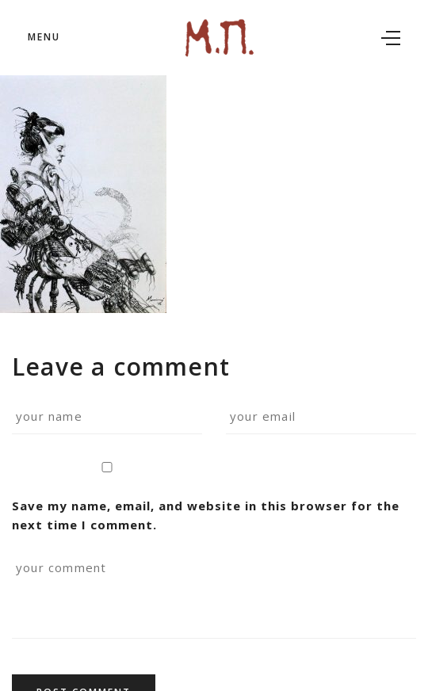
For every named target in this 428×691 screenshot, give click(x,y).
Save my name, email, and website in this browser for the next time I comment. (205, 497)
